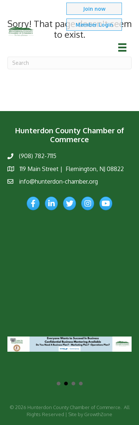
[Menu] (122, 47)
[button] (94, 9)
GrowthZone (98, 414)
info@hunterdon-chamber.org (58, 181)
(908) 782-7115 (37, 156)
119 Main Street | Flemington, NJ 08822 (72, 169)
